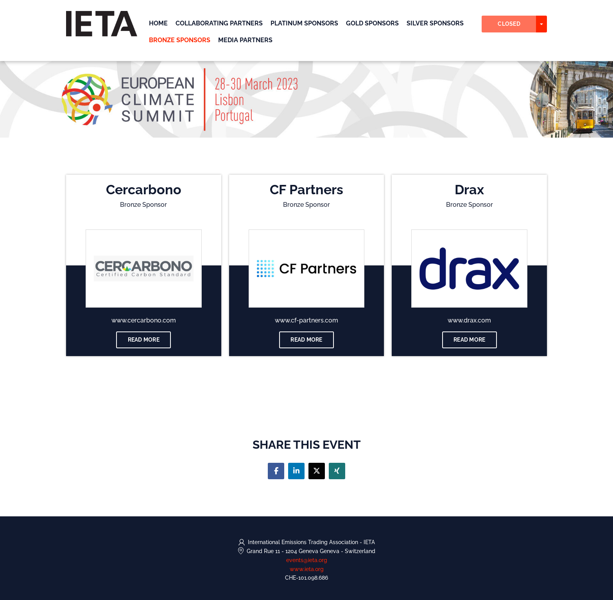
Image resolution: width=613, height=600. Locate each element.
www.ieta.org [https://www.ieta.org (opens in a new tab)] (307, 569)
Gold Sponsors (372, 23)
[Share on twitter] (316, 471)
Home (158, 23)
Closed (509, 24)
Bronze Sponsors (179, 40)
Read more (144, 340)
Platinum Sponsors (304, 23)
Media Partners (245, 40)
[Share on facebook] (276, 471)
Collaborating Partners (219, 23)
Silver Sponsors (435, 23)
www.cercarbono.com (143, 320)
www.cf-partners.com (306, 320)
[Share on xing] (337, 471)
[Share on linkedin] (296, 471)
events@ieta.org (306, 560)
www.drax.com (469, 320)
